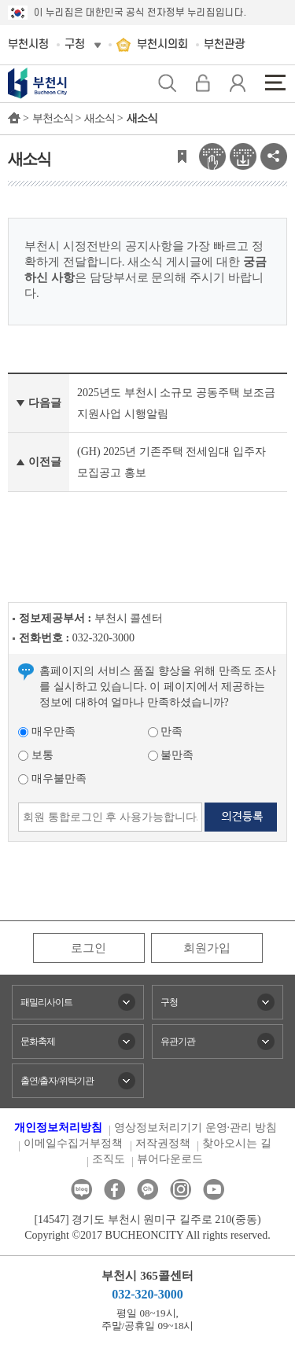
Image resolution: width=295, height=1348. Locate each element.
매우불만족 (52, 778)
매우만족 (47, 731)
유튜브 (213, 1189)
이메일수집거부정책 (73, 1143)
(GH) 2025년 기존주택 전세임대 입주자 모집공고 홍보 (171, 462)
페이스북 (114, 1189)
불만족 (171, 755)
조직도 (108, 1159)
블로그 (81, 1189)
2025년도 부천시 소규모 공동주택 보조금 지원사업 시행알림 (176, 403)
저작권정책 (162, 1143)
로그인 (88, 948)
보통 (35, 755)
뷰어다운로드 (170, 1159)
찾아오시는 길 (236, 1143)
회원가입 (206, 948)
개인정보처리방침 (58, 1127)
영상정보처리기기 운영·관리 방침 (195, 1127)
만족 (165, 731)
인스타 (180, 1189)
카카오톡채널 (147, 1189)
